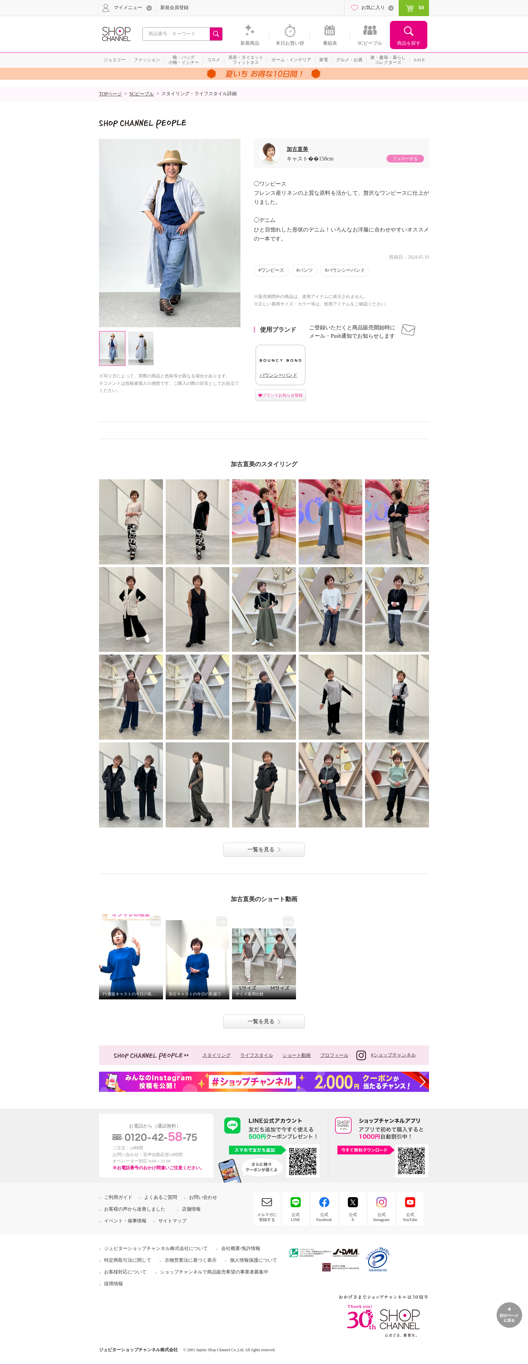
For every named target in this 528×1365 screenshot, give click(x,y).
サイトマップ (172, 1220)
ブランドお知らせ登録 (282, 395)
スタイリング (216, 1055)
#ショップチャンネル (386, 1055)
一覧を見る (261, 849)
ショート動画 (297, 1055)
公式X (353, 1217)
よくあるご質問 (160, 1197)
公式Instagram (381, 1217)
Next (234, 233)
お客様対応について (125, 1272)
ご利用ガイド (118, 1197)
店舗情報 (191, 1209)
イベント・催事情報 (125, 1220)
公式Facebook (324, 1217)
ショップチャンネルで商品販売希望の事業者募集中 (214, 1272)
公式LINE (295, 1217)
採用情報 (113, 1283)
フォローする (405, 158)
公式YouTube (410, 1217)
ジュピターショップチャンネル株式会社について (156, 1248)
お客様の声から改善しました (134, 1209)
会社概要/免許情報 (240, 1248)
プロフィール (334, 1055)
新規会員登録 (174, 7)
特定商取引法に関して (127, 1260)
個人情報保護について (253, 1260)
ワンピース (272, 270)
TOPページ (110, 94)
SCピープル (141, 94)
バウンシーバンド (346, 270)
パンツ (306, 270)
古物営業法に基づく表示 (191, 1260)
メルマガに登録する (267, 1217)
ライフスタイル (256, 1055)
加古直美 (297, 149)
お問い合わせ (203, 1197)
